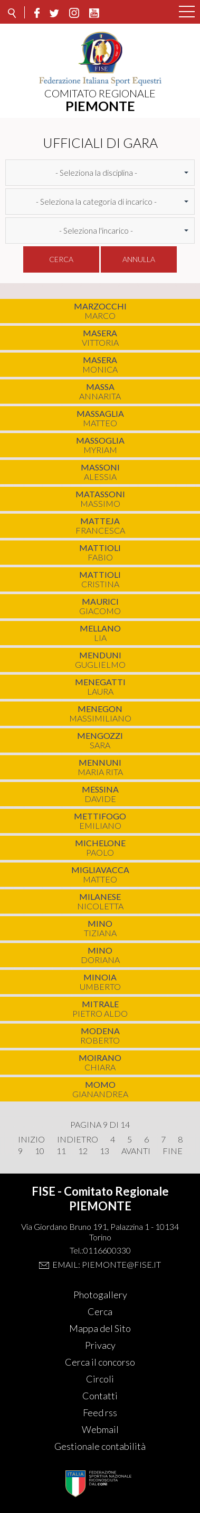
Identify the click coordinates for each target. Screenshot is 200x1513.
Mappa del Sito (100, 1328)
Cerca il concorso (100, 1362)
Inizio (31, 1139)
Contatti (100, 1395)
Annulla (138, 259)
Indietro (77, 1139)
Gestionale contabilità (100, 1446)
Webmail (100, 1429)
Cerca (61, 259)
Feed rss (100, 1412)
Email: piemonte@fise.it (106, 1264)
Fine (173, 1151)
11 (61, 1151)
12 (83, 1151)
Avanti (135, 1151)
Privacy (100, 1345)
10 (39, 1151)
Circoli (100, 1379)
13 (104, 1151)
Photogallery (100, 1294)
